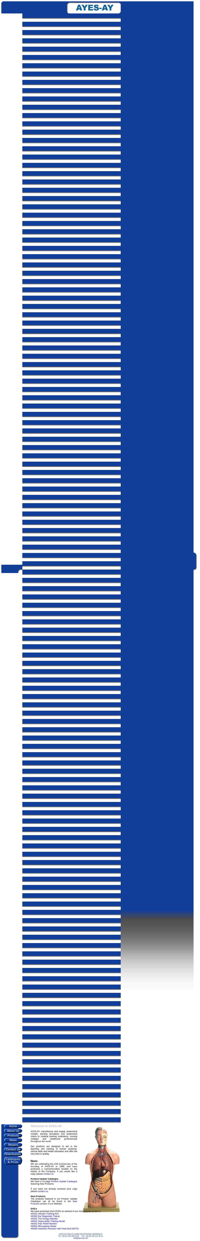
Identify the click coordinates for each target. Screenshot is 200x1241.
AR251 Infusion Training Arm (45, 1213)
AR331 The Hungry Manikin (44, 1218)
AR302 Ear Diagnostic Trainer (45, 1216)
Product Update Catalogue (64, 1181)
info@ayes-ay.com (80, 1238)
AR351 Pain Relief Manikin (44, 1223)
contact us (49, 1174)
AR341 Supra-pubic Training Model (48, 1221)
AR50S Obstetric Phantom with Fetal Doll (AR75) (55, 1228)
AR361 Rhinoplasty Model (43, 1226)
